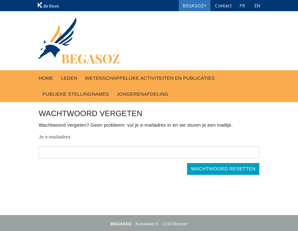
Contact (223, 6)
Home (46, 78)
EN (257, 6)
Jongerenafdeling (143, 94)
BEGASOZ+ (195, 6)
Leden (69, 78)
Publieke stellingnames (76, 94)
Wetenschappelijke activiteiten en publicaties (150, 78)
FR (242, 6)
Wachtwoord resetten (223, 168)
